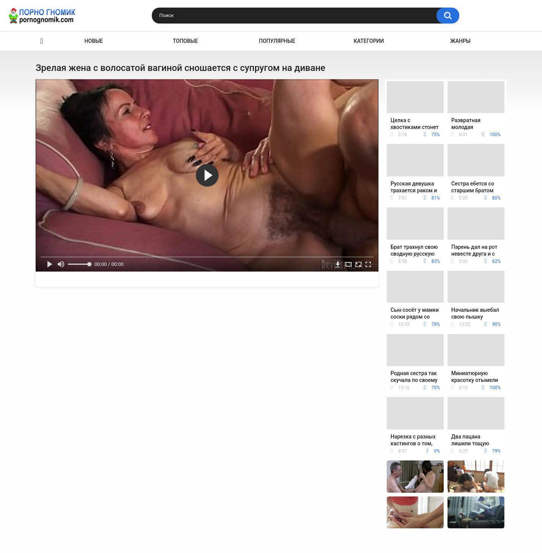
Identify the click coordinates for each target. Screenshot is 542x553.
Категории (369, 41)
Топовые (185, 41)
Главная (42, 41)
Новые (94, 41)
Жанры (460, 41)
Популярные (277, 41)
